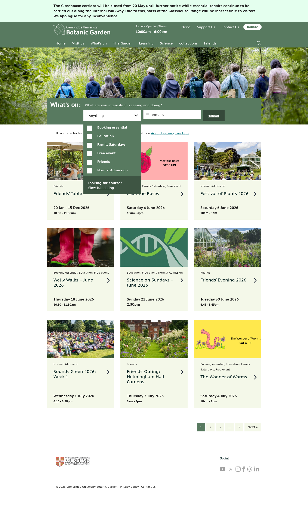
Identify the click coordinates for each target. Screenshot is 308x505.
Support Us (206, 27)
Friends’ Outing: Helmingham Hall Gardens (145, 376)
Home (61, 43)
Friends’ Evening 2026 (223, 280)
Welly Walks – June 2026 (73, 282)
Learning (146, 43)
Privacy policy (129, 487)
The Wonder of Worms (223, 376)
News (186, 27)
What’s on (99, 43)
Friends (210, 43)
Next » (253, 427)
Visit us (78, 43)
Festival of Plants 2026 (224, 193)
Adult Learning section (170, 133)
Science (166, 43)
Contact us (148, 487)
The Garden (123, 43)
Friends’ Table (67, 193)
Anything (96, 115)
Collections (188, 43)
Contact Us (230, 27)
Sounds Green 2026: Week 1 (74, 374)
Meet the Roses (143, 193)
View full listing (101, 187)
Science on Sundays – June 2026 (150, 282)
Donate (252, 27)
